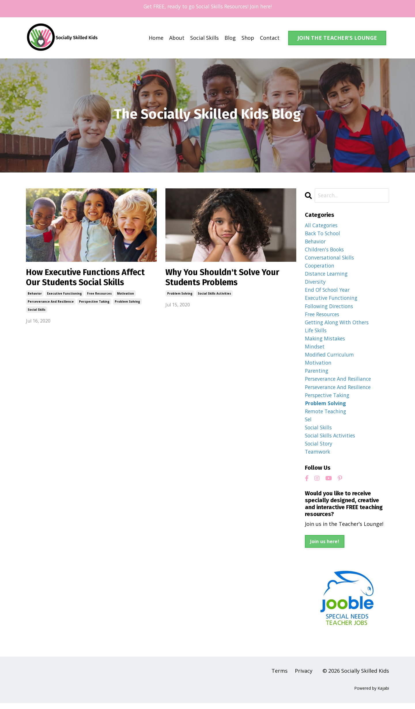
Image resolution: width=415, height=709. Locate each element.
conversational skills (330, 258)
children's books (325, 250)
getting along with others (338, 324)
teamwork (318, 457)
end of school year (328, 291)
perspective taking (94, 302)
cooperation (320, 266)
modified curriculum (330, 357)
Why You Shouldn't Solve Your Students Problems (224, 278)
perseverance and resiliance (340, 382)
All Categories (322, 225)
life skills (316, 332)
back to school (324, 233)
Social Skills (204, 38)
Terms (279, 676)
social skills (37, 310)
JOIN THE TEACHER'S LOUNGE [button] (337, 37)
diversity (316, 283)
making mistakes (326, 341)
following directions (330, 308)
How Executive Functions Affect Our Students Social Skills (88, 278)
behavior (35, 294)
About (176, 38)
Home (156, 38)
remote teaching (326, 415)
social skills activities (214, 294)
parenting (317, 374)
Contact (270, 38)
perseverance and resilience (51, 302)
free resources (99, 294)
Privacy (303, 676)
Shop (248, 38)
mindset (315, 349)
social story (319, 449)
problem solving (127, 302)
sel (308, 424)
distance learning (327, 274)
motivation (125, 294)
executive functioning (64, 294)
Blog (230, 38)
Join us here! (324, 547)
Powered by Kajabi (371, 694)
